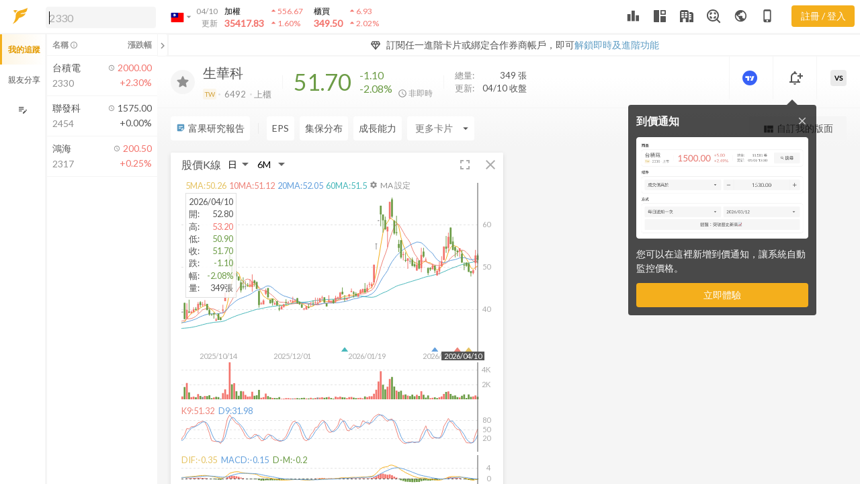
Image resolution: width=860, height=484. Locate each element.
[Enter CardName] (440, 128)
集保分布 (324, 128)
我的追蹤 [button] (24, 49)
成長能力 (377, 128)
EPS (280, 128)
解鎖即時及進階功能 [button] (616, 44)
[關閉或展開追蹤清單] (162, 45)
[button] (98, 17)
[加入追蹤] (183, 82)
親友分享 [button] (24, 80)
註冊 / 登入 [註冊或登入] (823, 16)
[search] (101, 17)
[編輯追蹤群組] (22, 110)
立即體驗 (722, 294)
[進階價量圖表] (751, 77)
